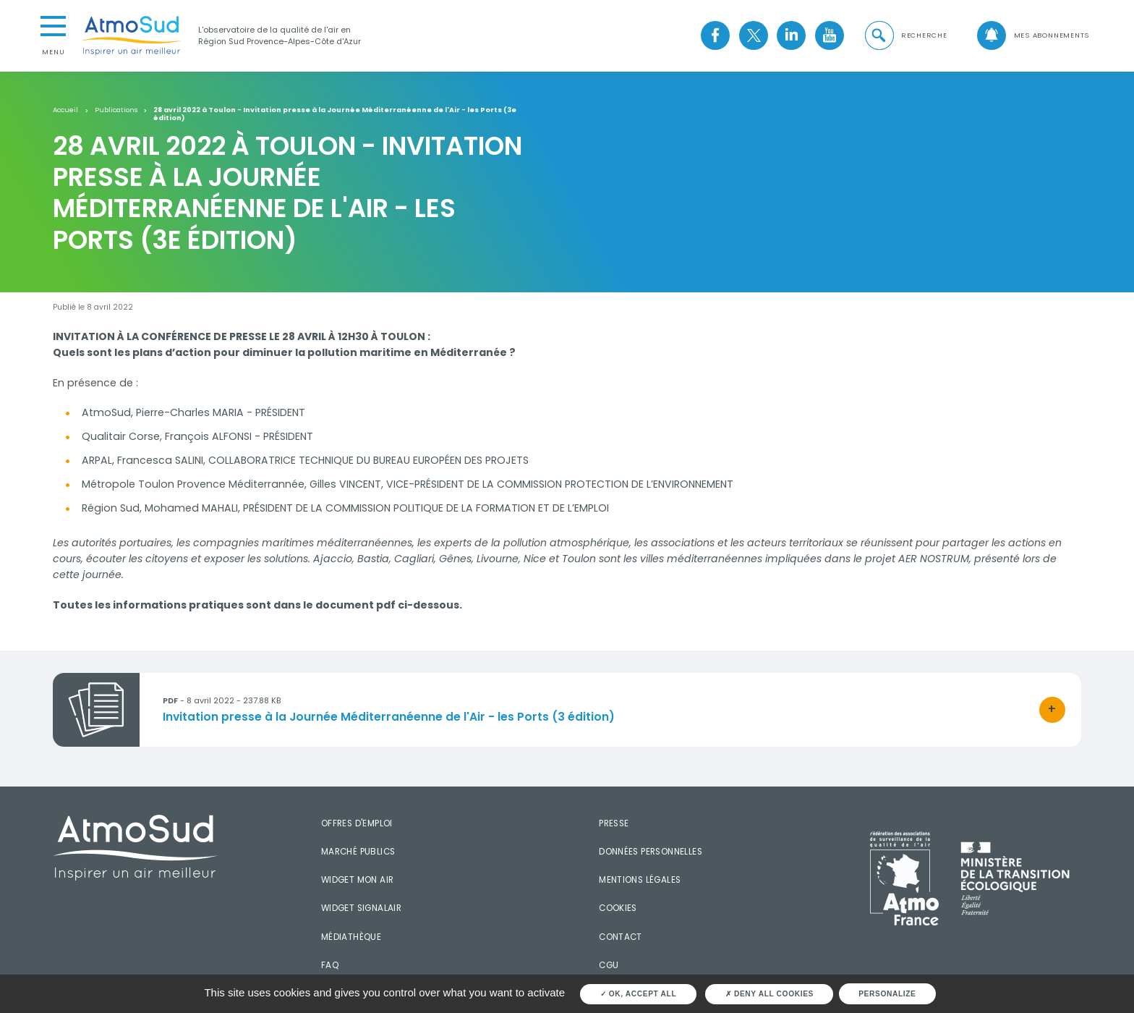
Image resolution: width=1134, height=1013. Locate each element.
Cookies (618, 908)
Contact (620, 937)
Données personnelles (650, 851)
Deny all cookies (769, 994)
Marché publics (358, 851)
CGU (608, 965)
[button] (905, 36)
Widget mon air (357, 880)
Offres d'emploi (357, 823)
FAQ (329, 965)
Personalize (887, 994)
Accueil (65, 110)
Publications (116, 110)
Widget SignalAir (361, 908)
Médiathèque (351, 937)
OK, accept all (638, 994)
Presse (613, 823)
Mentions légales (640, 880)
